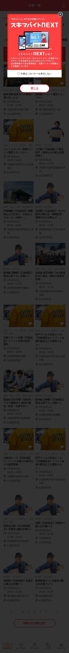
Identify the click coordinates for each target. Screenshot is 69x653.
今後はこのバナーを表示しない (36, 74)
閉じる (34, 88)
